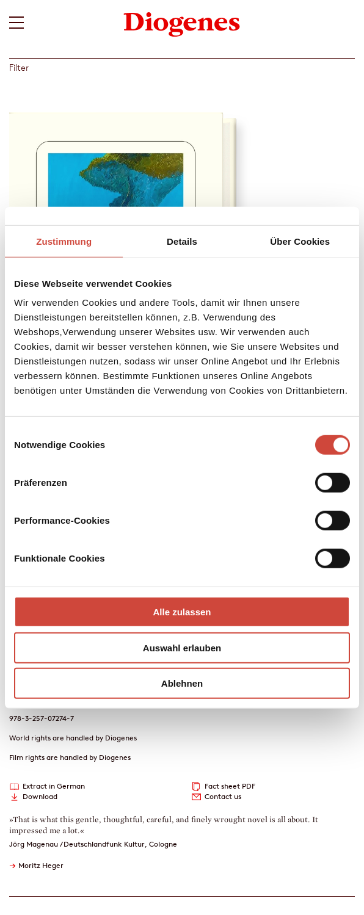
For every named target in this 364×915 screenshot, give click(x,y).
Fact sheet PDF (230, 785)
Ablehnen (182, 683)
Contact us (223, 796)
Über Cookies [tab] (300, 241)
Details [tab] (182, 241)
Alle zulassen (182, 612)
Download (40, 796)
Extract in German (54, 785)
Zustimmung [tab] (64, 241)
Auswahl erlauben (182, 647)
